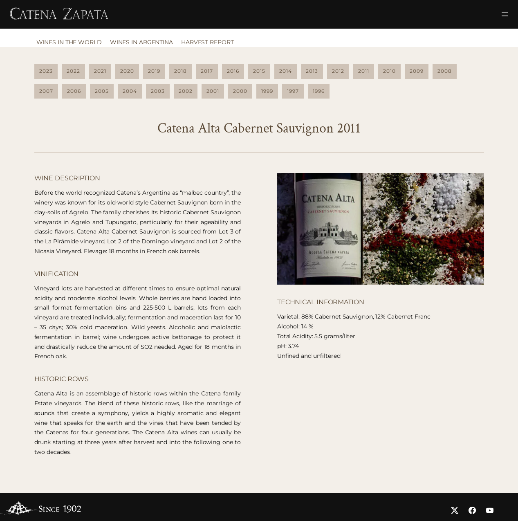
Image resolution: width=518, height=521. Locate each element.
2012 (338, 70)
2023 (46, 70)
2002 (186, 90)
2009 (417, 70)
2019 (154, 70)
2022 (73, 70)
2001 (212, 90)
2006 (74, 90)
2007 (46, 90)
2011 (363, 70)
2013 (312, 70)
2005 (102, 90)
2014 (285, 70)
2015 (259, 70)
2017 (207, 70)
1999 (267, 90)
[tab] (71, 44)
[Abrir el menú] (505, 14)
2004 (130, 90)
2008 (444, 70)
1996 (319, 90)
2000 (240, 90)
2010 (389, 70)
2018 (180, 70)
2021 (100, 70)
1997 (293, 90)
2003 (158, 90)
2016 (233, 70)
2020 (127, 70)
